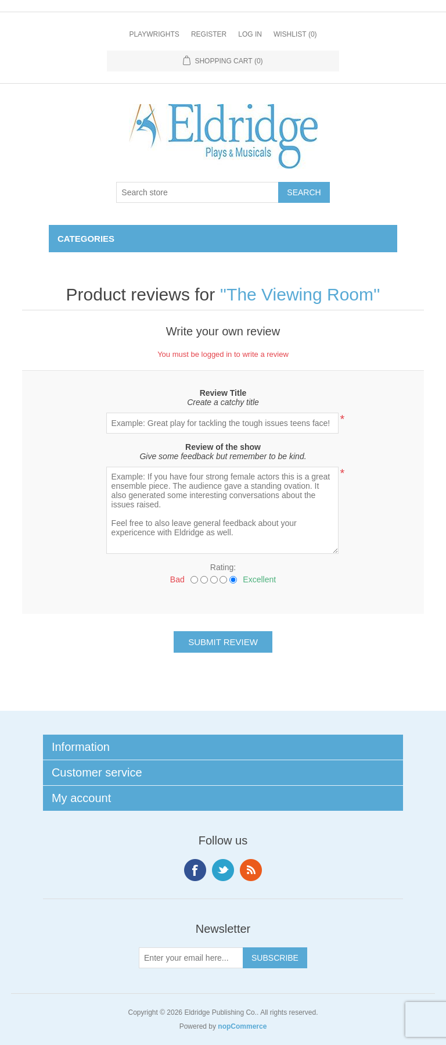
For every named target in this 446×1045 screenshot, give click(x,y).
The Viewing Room (299, 294)
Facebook (195, 870)
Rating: (223, 567)
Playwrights (154, 34)
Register (208, 34)
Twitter (223, 870)
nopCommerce (242, 1026)
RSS (251, 870)
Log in (250, 34)
